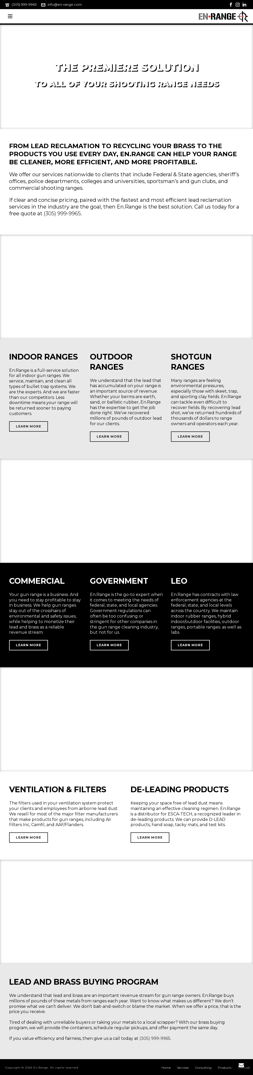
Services (183, 1068)
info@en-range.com (65, 4)
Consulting (203, 1068)
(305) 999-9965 (24, 4)
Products (224, 1068)
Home (166, 1068)
